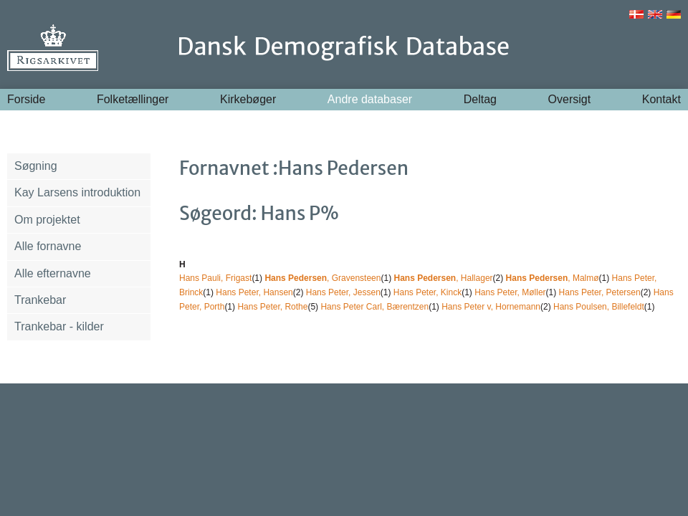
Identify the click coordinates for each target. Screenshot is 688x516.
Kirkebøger (248, 99)
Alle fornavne (47, 246)
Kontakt (661, 99)
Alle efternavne (52, 273)
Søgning (35, 166)
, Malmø (552, 278)
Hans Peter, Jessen (343, 292)
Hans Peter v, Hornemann (490, 307)
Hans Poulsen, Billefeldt (598, 307)
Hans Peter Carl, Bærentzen (374, 307)
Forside (26, 99)
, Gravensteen (322, 278)
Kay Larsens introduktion (77, 192)
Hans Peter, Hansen (254, 292)
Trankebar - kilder (59, 326)
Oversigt (569, 99)
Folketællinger (132, 99)
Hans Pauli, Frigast (215, 278)
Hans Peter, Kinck (427, 292)
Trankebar (40, 300)
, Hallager (442, 278)
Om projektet (47, 220)
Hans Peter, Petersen (600, 292)
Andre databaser (370, 99)
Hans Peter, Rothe (272, 307)
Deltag (480, 99)
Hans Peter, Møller (509, 292)
